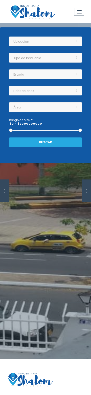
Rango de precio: (21, 120)
